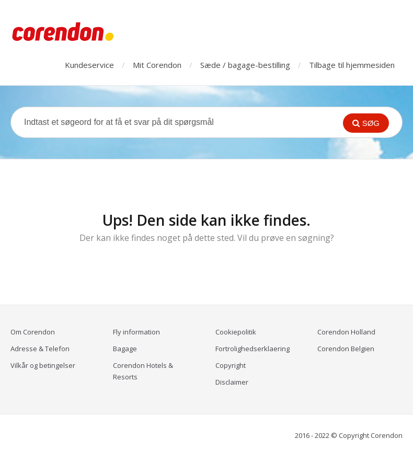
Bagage (125, 348)
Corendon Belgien (345, 348)
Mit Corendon (157, 65)
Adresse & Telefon (40, 348)
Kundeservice (89, 65)
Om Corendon (32, 332)
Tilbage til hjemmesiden (352, 65)
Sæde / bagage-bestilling (245, 65)
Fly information (136, 332)
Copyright (230, 365)
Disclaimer (231, 382)
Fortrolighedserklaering (252, 348)
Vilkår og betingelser (42, 365)
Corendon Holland (346, 332)
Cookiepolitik (235, 332)
